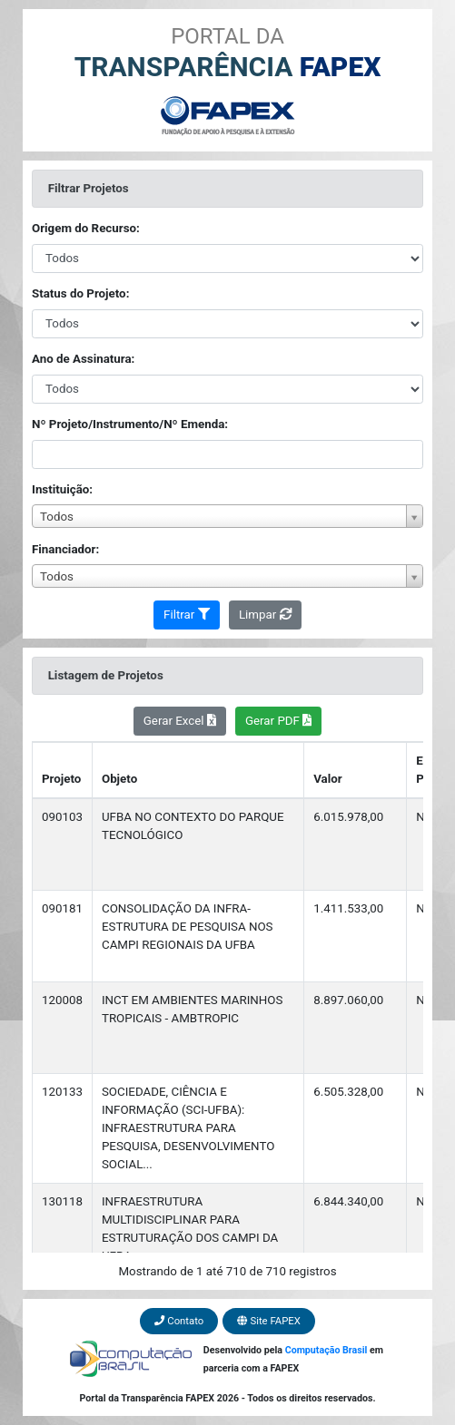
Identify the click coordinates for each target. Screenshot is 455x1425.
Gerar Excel (179, 720)
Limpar (265, 614)
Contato (178, 1320)
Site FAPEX (269, 1320)
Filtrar (186, 614)
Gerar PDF (278, 720)
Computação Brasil (326, 1350)
